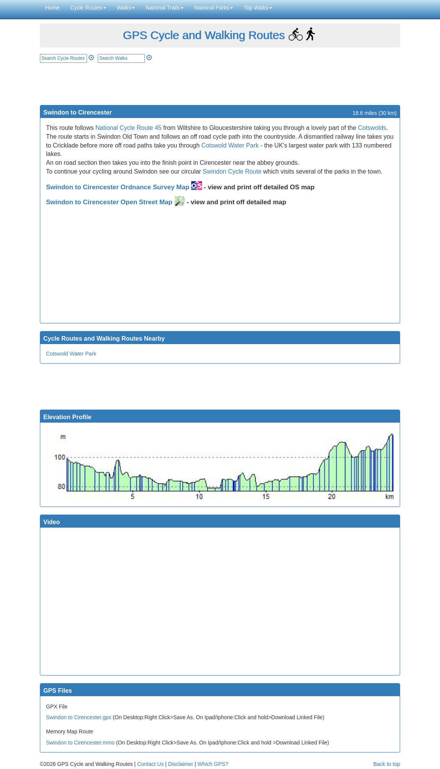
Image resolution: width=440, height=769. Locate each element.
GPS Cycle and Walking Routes (203, 35)
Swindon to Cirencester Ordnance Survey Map (124, 187)
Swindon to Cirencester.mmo (80, 742)
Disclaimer (180, 764)
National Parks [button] (213, 8)
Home (52, 8)
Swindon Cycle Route (232, 171)
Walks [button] (126, 8)
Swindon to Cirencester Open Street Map (115, 202)
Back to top (386, 764)
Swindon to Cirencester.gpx (78, 717)
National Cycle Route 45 (128, 128)
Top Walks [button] (258, 8)
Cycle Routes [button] (88, 8)
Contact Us (150, 764)
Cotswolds (372, 128)
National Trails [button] (165, 8)
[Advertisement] (220, 84)
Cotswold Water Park (230, 145)
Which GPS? (212, 764)
